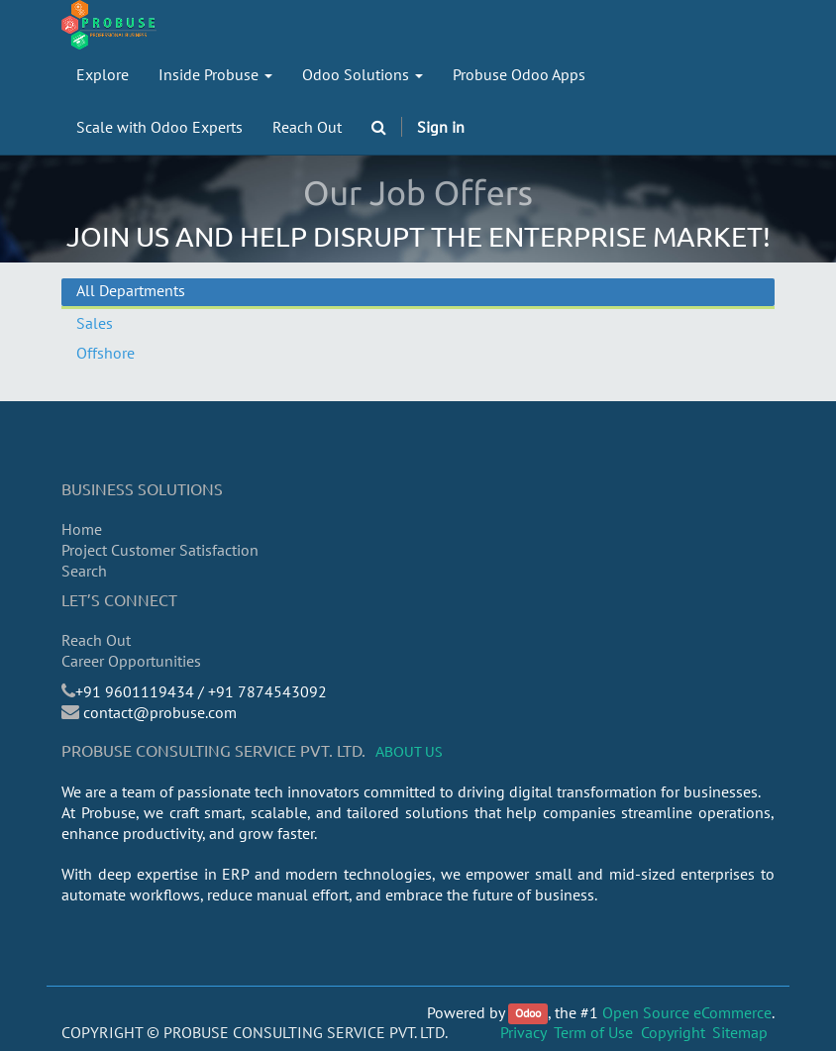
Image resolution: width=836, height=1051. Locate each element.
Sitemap (740, 1032)
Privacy (523, 1032)
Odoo (528, 1013)
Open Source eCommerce (687, 1012)
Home (81, 529)
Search (84, 570)
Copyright (673, 1032)
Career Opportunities (131, 661)
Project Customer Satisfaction (160, 550)
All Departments (130, 290)
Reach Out (96, 640)
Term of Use (593, 1032)
